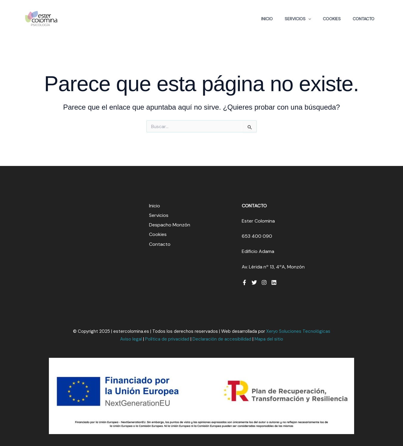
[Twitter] (254, 282)
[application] (308, 18)
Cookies (332, 18)
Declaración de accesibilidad (222, 339)
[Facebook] (244, 282)
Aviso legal (131, 339)
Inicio (267, 18)
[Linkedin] (274, 282)
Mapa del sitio (269, 339)
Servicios (298, 18)
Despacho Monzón (169, 225)
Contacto (363, 18)
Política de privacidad (167, 339)
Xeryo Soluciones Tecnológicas (298, 331)
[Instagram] (264, 282)
